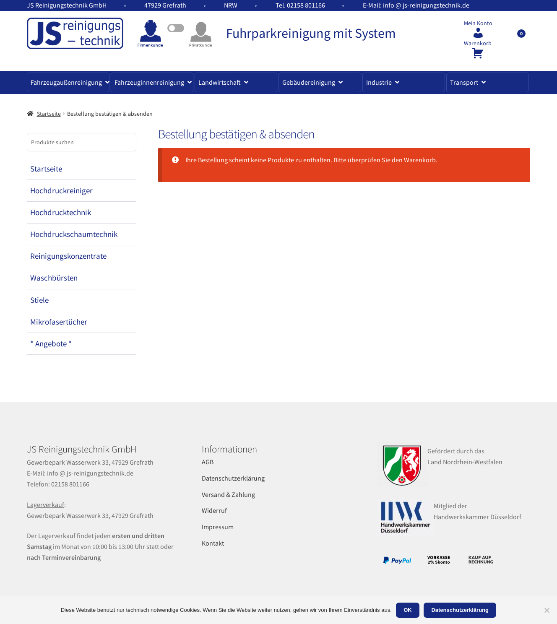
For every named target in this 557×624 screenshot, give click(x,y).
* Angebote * (51, 343)
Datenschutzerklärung (233, 478)
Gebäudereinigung (308, 82)
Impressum (218, 527)
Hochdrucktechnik (60, 212)
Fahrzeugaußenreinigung (66, 82)
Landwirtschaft (219, 82)
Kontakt (213, 543)
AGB (207, 462)
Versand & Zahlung (228, 494)
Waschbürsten (54, 278)
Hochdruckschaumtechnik (73, 234)
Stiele (39, 300)
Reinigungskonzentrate (68, 256)
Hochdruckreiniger (61, 190)
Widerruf (214, 510)
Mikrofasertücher (58, 322)
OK (407, 610)
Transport (464, 82)
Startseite (49, 113)
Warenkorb (478, 43)
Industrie (379, 82)
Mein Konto (478, 23)
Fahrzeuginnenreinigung (149, 82)
